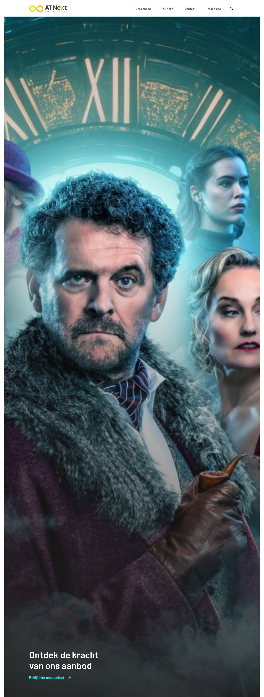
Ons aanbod (143, 8)
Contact (190, 8)
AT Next (168, 8)
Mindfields (214, 8)
